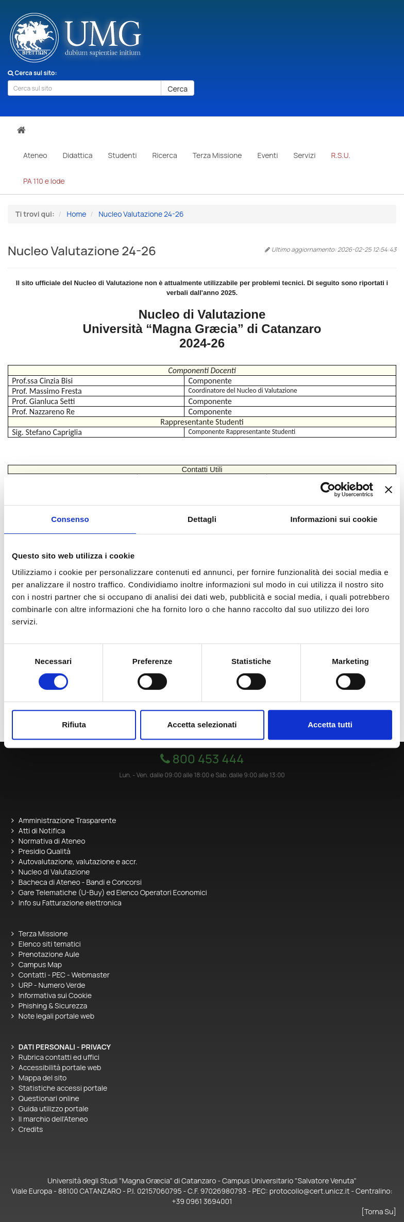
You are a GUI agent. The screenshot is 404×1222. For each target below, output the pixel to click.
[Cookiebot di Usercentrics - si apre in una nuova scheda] (328, 489)
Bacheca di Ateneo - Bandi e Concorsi (80, 882)
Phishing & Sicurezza (53, 1005)
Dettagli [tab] (202, 519)
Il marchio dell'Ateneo (53, 1119)
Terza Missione (43, 933)
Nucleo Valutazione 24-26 (140, 214)
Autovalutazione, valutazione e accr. (78, 861)
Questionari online (49, 1098)
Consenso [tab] (70, 519)
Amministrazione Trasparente (67, 820)
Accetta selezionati (202, 724)
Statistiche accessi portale (63, 1088)
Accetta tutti (330, 724)
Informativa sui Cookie (55, 995)
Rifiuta (74, 724)
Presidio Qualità (45, 851)
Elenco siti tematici (50, 944)
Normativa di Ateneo (52, 841)
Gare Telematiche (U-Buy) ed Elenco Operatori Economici (113, 892)
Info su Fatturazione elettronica (70, 902)
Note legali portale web (56, 1016)
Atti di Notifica (42, 830)
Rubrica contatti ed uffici (59, 1057)
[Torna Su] (378, 1211)
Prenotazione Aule (49, 954)
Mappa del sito (42, 1078)
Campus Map (40, 964)
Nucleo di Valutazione (54, 872)
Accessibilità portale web (60, 1067)
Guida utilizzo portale (54, 1108)
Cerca (177, 89)
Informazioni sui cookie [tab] (334, 519)
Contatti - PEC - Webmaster (64, 975)
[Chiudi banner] (388, 489)
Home (77, 214)
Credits (31, 1129)
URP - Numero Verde (52, 985)
